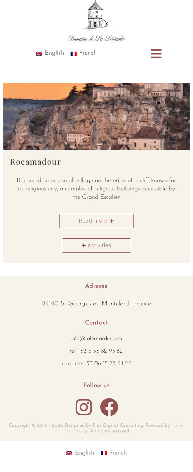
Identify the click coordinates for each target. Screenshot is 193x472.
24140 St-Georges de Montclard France (96, 304)
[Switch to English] (50, 53)
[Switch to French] (83, 53)
